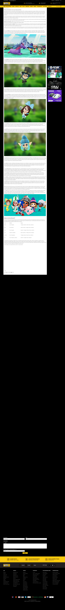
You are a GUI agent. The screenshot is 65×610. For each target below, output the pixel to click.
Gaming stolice (25, 590)
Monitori (24, 582)
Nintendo (14, 585)
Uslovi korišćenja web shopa (32, 607)
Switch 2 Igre (5, 582)
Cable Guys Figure (45, 584)
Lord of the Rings (45, 589)
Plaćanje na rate (55, 585)
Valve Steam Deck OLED (16, 591)
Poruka (4, 550)
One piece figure (45, 590)
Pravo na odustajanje (55, 590)
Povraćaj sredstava (55, 591)
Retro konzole (15, 592)
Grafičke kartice (25, 596)
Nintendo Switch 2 (15, 584)
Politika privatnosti (55, 582)
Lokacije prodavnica (35, 589)
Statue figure (44, 585)
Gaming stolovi (25, 591)
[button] (59, 6)
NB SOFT (34, 608)
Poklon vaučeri (35, 584)
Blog (9, 8)
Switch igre (4, 583)
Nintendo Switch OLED (16, 589)
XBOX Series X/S (15, 583)
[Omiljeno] (60, 0)
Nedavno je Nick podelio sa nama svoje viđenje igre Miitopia (12, 17)
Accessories (24, 589)
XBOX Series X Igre (6, 584)
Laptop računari (25, 592)
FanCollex (44, 583)
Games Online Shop (5, 8)
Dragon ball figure (45, 591)
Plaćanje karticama (55, 584)
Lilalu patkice (44, 582)
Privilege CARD (35, 583)
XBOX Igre (4, 585)
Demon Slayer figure (45, 592)
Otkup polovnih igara (35, 582)
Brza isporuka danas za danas (37, 590)
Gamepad (24, 585)
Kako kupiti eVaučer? (35, 585)
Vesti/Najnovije (13, 8)
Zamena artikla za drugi (56, 589)
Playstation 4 (15, 582)
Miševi (24, 583)
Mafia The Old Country (6, 591)
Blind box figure (45, 596)
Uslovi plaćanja (55, 583)
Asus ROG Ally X (15, 590)
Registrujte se (57, 0)
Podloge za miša (25, 584)
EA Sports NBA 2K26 (6, 589)
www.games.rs (28, 608)
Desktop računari (25, 597)
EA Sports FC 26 (5, 590)
